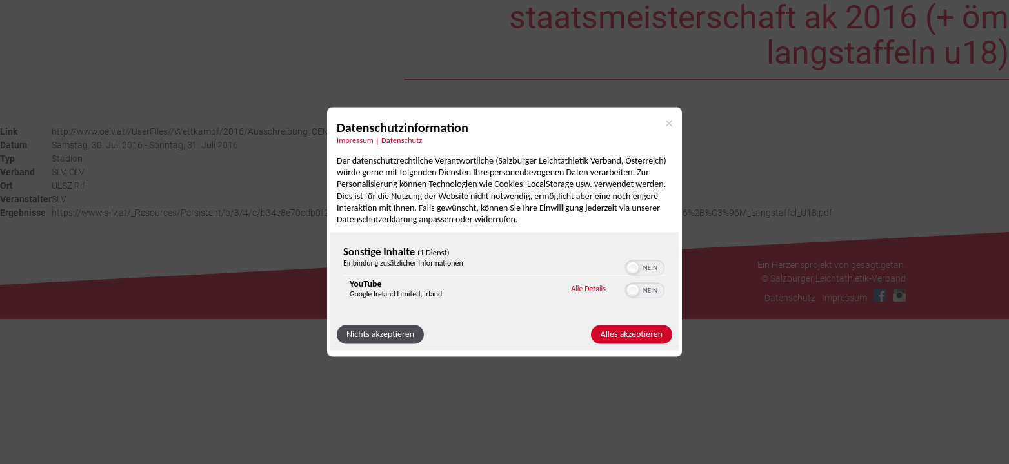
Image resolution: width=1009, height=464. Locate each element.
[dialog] (504, 231)
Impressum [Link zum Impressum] (355, 140)
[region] (504, 275)
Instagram (899, 295)
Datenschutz (789, 298)
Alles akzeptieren (632, 334)
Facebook (880, 295)
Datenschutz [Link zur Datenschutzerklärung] (401, 140)
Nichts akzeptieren (380, 334)
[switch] (645, 267)
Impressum (844, 298)
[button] (633, 268)
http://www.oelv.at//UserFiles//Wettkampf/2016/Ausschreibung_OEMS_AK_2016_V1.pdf (229, 131)
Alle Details (588, 288)
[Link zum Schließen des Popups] (669, 123)
